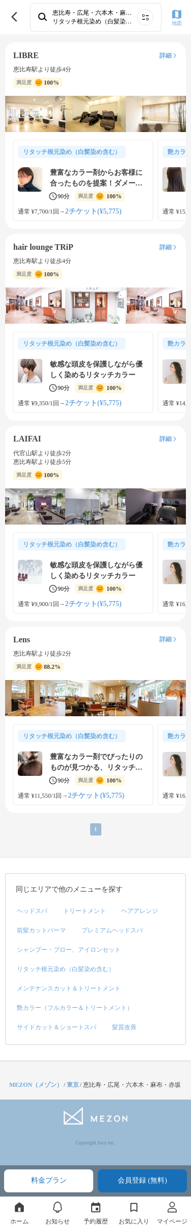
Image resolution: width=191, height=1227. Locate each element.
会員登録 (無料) (142, 1180)
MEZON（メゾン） (36, 1084)
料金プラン (49, 1180)
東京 (73, 1084)
